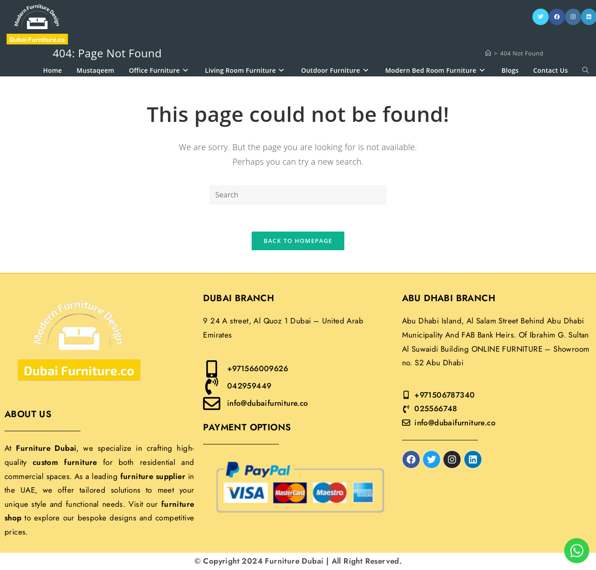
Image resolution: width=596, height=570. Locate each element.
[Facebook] (557, 17)
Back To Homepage (297, 241)
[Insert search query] (298, 195)
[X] (540, 17)
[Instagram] (573, 17)
